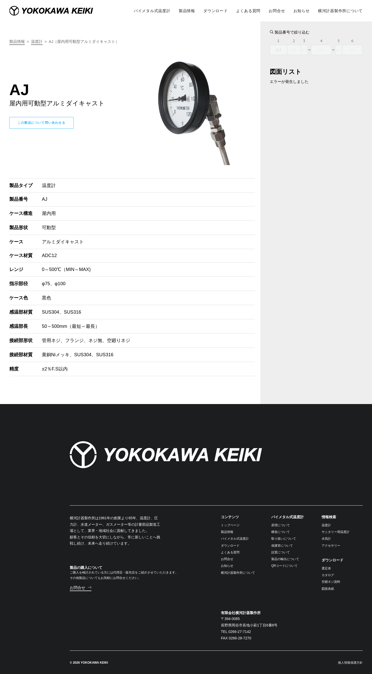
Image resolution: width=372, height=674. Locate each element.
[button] (80, 587)
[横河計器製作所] (59, 10)
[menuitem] (154, 10)
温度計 (37, 41)
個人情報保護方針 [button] (350, 662)
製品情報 (17, 41)
